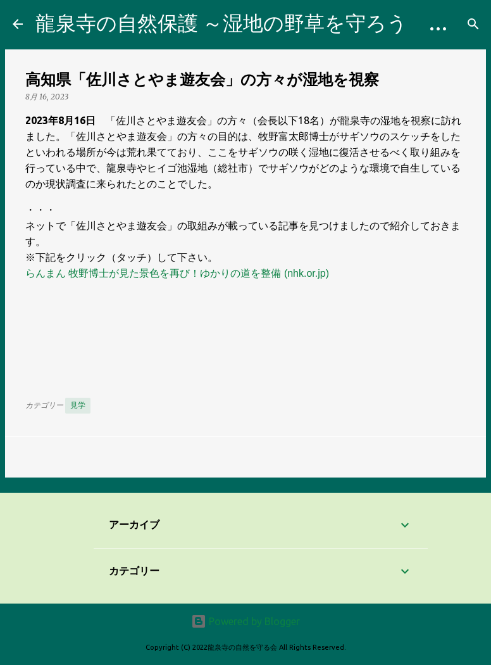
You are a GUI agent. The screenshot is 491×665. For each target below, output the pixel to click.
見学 (77, 405)
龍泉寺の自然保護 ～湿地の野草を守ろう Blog (253, 22)
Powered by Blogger (245, 621)
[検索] (473, 24)
